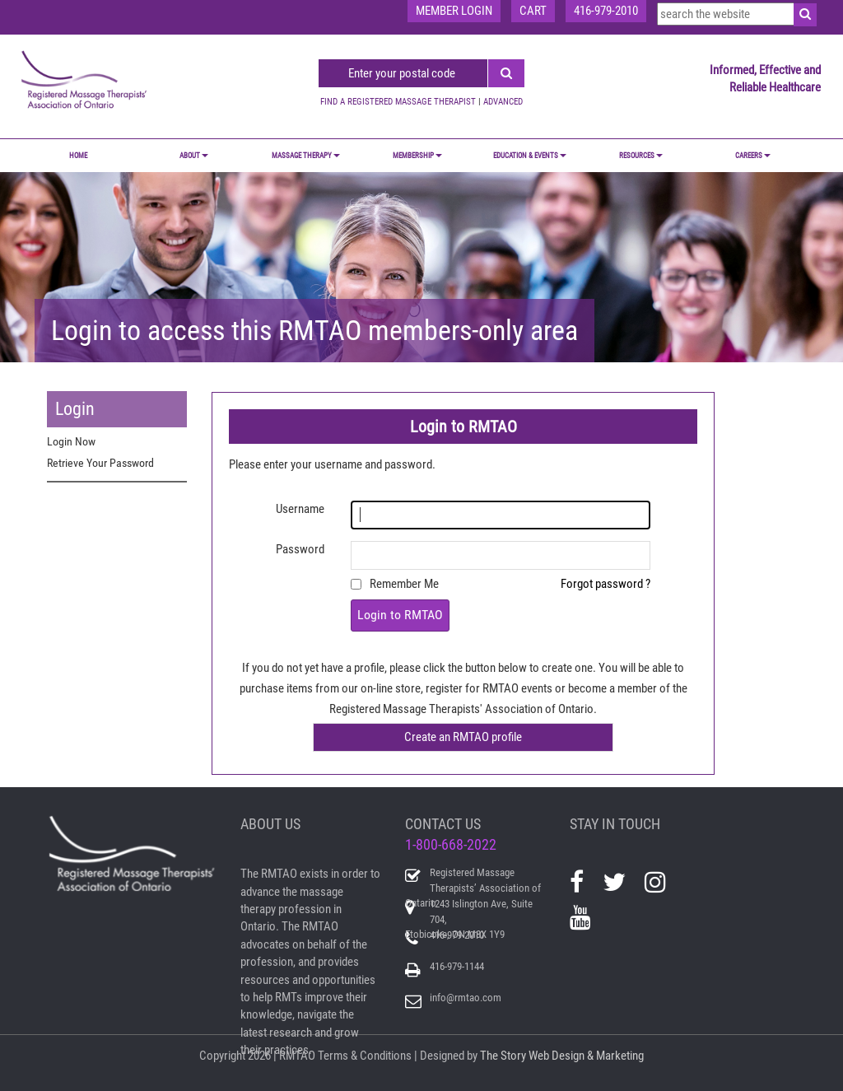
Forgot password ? (605, 583)
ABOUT (193, 156)
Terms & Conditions (365, 1055)
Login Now (71, 441)
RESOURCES (641, 156)
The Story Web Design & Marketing (562, 1055)
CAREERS (753, 156)
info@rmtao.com (465, 997)
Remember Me (404, 583)
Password (300, 549)
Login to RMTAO (400, 614)
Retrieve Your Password (100, 462)
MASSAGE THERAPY (306, 156)
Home (78, 156)
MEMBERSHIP (417, 156)
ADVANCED (503, 101)
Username (300, 508)
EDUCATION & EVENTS (529, 156)
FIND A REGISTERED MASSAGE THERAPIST (398, 101)
